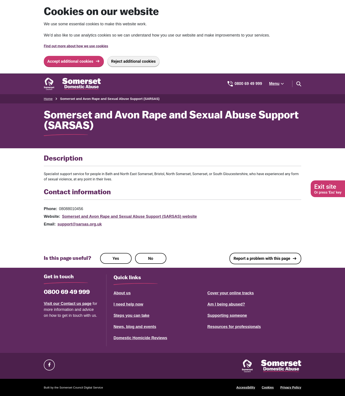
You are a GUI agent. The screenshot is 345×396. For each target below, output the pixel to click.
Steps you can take (131, 315)
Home (48, 99)
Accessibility (245, 387)
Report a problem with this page (261, 258)
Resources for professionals (234, 326)
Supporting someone (227, 315)
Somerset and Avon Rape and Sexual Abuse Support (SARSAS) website (129, 216)
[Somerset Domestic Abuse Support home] (72, 84)
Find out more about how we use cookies (76, 46)
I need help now (128, 304)
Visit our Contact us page (68, 303)
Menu (274, 83)
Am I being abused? (226, 304)
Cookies (268, 387)
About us (122, 293)
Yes (116, 258)
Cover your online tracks (230, 293)
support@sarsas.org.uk (79, 224)
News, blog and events (135, 326)
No (150, 258)
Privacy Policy (290, 387)
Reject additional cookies (133, 61)
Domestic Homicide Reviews (140, 338)
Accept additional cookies (70, 61)
